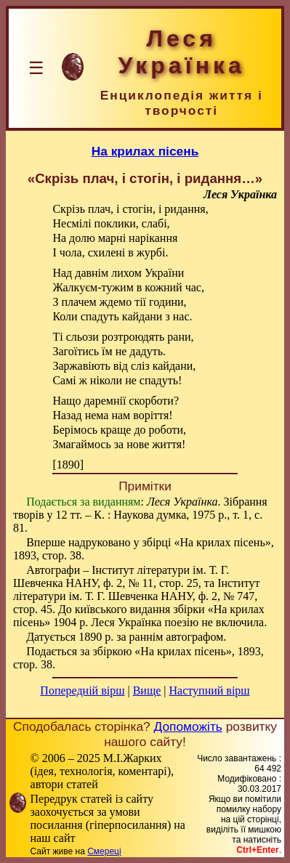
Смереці (104, 851)
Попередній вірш (82, 690)
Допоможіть (188, 726)
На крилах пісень (145, 151)
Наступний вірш (209, 690)
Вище (147, 690)
